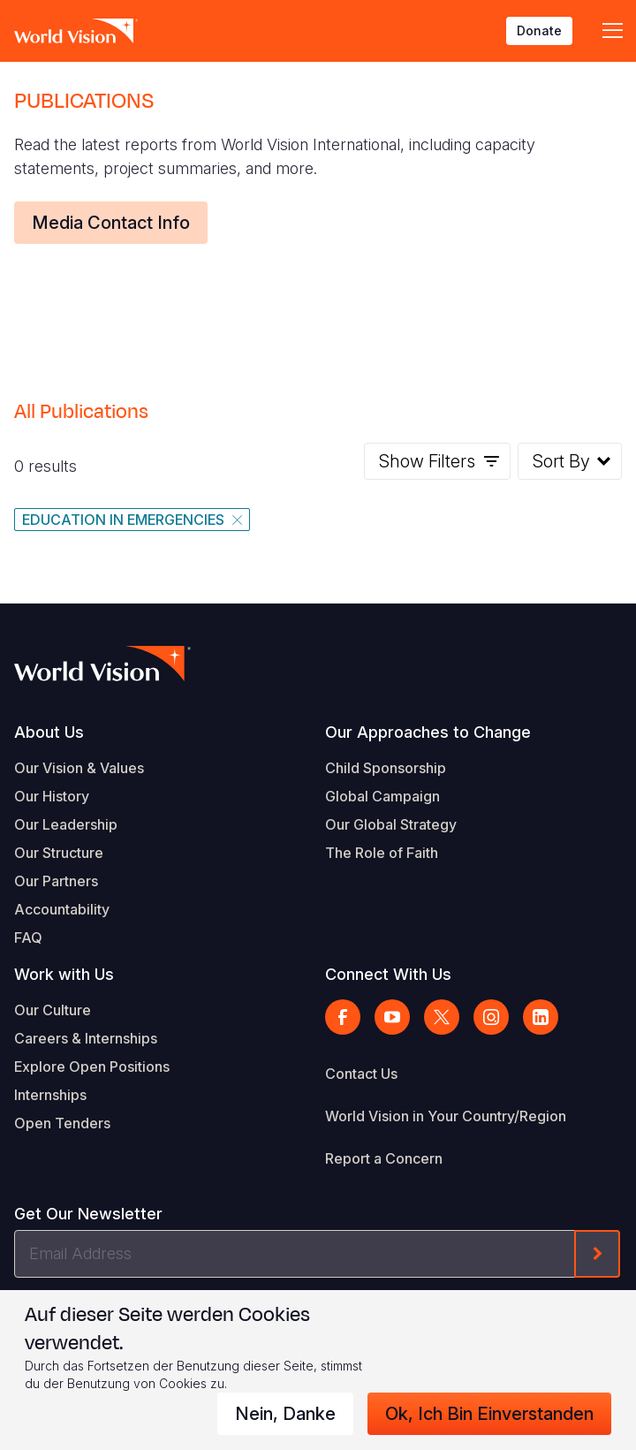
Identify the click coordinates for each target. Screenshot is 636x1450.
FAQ (28, 937)
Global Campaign (382, 796)
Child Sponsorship (385, 768)
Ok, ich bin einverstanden (489, 1413)
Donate (539, 30)
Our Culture (52, 1010)
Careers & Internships (85, 1038)
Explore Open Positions (92, 1066)
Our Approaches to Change (428, 732)
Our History (51, 796)
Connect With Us (388, 974)
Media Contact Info (111, 222)
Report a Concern (384, 1158)
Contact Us (361, 1073)
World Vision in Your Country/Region (445, 1116)
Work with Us (64, 974)
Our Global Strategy (391, 824)
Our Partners (56, 881)
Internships (50, 1095)
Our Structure (58, 853)
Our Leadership (65, 824)
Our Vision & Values (79, 768)
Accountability (62, 909)
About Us (49, 732)
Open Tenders (62, 1123)
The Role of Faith (381, 853)
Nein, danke (285, 1413)
